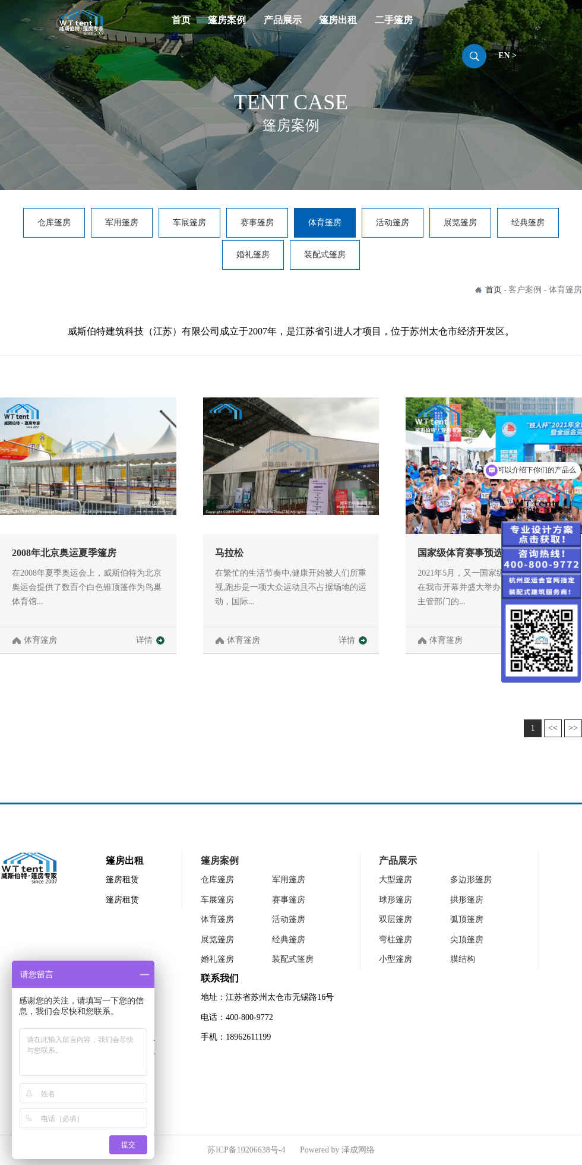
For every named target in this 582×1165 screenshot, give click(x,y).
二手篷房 (394, 20)
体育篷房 (324, 222)
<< (553, 728)
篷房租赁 (122, 879)
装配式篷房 (325, 254)
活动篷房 (392, 222)
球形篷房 (395, 899)
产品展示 (283, 20)
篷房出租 (338, 20)
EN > (507, 55)
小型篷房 (395, 959)
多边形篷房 (471, 879)
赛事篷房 (257, 222)
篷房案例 (227, 20)
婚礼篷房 (253, 254)
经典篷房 (528, 222)
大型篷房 (395, 879)
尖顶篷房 (466, 939)
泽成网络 (358, 1149)
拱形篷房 (466, 899)
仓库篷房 (54, 222)
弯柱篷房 (395, 939)
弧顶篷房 (466, 919)
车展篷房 (189, 222)
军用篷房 (121, 222)
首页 (181, 20)
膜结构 (462, 959)
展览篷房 (460, 222)
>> (573, 728)
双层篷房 (395, 919)
